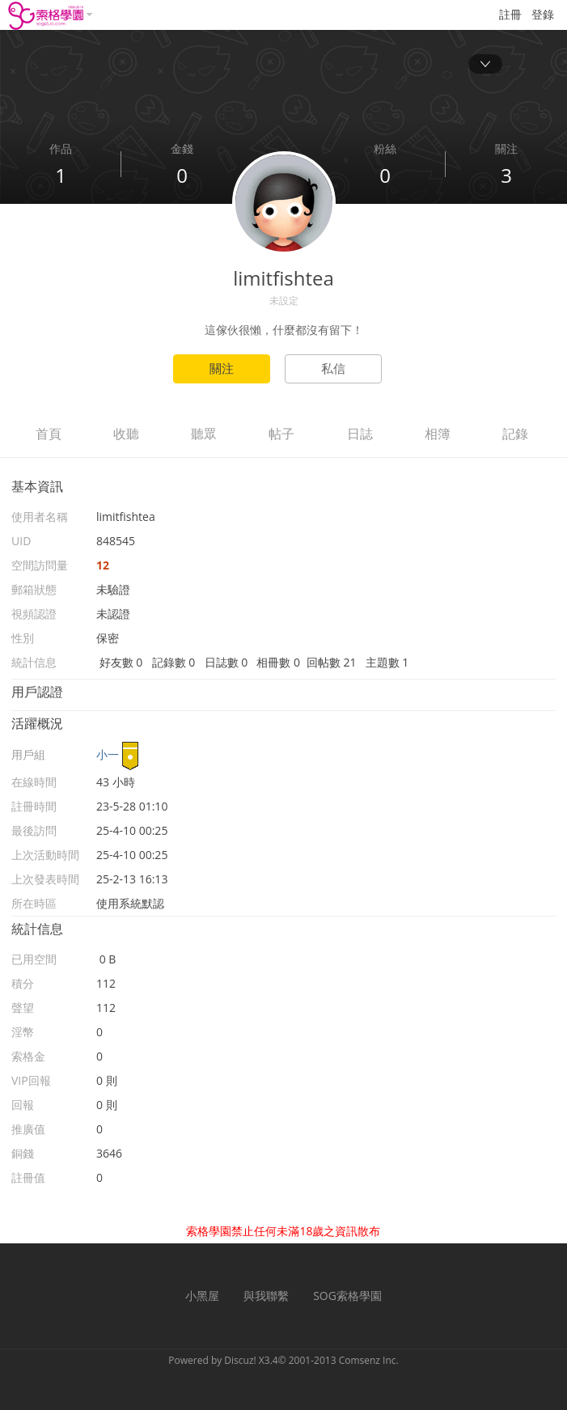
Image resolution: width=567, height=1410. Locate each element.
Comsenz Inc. (369, 1360)
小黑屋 (202, 1295)
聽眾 (204, 433)
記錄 (515, 433)
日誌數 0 (226, 662)
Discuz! (240, 1360)
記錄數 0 (174, 662)
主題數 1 (387, 662)
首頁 (48, 433)
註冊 (510, 14)
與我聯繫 (266, 1295)
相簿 (438, 433)
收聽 (126, 433)
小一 (107, 754)
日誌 (360, 433)
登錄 (542, 14)
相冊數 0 (278, 662)
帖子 (281, 433)
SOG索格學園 (347, 1295)
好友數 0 (121, 662)
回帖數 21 (332, 662)
